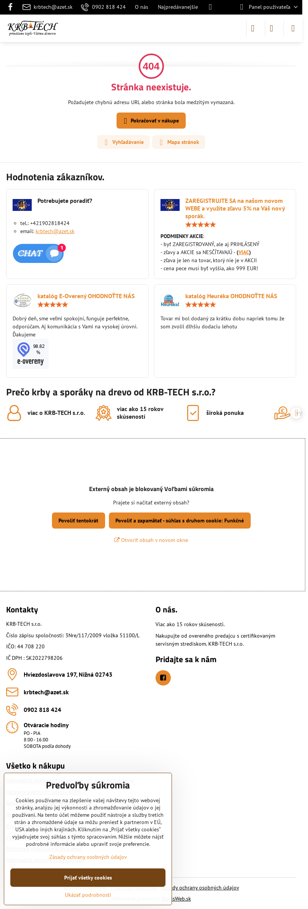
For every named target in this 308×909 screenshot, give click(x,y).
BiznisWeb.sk (176, 898)
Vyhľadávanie (123, 142)
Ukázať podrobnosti (88, 894)
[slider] (200, 225)
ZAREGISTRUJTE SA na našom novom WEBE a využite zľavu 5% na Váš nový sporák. (235, 208)
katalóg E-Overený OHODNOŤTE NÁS (86, 296)
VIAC (243, 252)
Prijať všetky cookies (88, 877)
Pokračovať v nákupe (150, 121)
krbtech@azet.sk (55, 231)
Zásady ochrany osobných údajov (200, 887)
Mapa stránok (178, 142)
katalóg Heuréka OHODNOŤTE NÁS (231, 296)
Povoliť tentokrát (78, 520)
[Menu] (293, 28)
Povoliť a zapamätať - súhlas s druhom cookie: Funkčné (179, 520)
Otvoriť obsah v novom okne (151, 540)
